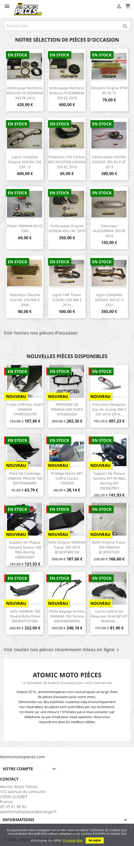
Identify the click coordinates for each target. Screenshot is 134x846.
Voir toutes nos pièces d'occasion (41, 332)
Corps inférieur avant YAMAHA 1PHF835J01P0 (25, 409)
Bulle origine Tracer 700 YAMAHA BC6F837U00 (109, 547)
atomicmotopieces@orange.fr (28, 811)
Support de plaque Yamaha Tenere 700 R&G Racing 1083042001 (25, 549)
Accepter (94, 840)
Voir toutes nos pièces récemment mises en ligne (62, 650)
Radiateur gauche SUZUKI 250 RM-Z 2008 (25, 299)
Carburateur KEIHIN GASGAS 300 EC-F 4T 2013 (109, 161)
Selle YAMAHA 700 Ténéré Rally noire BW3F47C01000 (25, 616)
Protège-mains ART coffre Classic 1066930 (67, 478)
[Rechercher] (67, 25)
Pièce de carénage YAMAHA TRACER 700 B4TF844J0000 (25, 478)
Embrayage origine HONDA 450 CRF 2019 (67, 228)
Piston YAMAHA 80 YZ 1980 (25, 228)
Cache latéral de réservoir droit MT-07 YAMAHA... (109, 616)
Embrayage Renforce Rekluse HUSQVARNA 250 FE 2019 (66, 93)
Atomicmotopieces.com (22, 756)
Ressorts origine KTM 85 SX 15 (109, 90)
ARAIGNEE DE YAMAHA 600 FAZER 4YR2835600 (67, 409)
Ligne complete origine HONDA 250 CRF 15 (25, 161)
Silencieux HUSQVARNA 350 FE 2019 (109, 230)
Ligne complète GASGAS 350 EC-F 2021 (109, 299)
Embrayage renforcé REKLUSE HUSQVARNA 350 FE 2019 (25, 93)
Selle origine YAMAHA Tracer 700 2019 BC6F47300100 (66, 547)
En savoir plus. (73, 840)
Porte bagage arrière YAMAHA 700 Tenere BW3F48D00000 (67, 616)
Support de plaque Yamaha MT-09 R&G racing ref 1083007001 (109, 480)
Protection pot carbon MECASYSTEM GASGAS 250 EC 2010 (67, 161)
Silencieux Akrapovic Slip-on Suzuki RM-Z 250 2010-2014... (109, 409)
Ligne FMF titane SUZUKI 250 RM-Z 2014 (67, 299)
